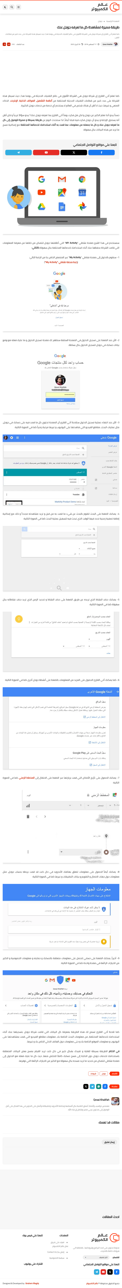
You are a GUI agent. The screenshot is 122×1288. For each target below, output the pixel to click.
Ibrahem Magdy (32, 1283)
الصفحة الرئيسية (112, 21)
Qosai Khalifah (107, 44)
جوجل (100, 21)
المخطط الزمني (27, 778)
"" (61, 262)
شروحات (93, 1073)
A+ (9, 44)
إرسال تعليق (109, 1142)
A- (4, 44)
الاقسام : (115, 1257)
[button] (105, 1086)
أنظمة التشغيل (45, 100)
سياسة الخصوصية (58, 1258)
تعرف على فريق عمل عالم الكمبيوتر (59, 1244)
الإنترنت (14, 100)
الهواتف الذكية (27, 100)
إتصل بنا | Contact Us (57, 1252)
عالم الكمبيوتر (92, 1283)
